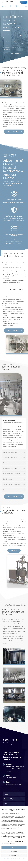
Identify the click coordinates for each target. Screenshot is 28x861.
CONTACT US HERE (12, 53)
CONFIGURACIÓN (14, 855)
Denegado (14, 851)
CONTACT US (14, 550)
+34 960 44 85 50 (8, 2)
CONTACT (24, 2)
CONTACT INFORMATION (14, 131)
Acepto (14, 847)
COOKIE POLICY (6, 858)
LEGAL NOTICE (22, 858)
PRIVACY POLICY (14, 858)
